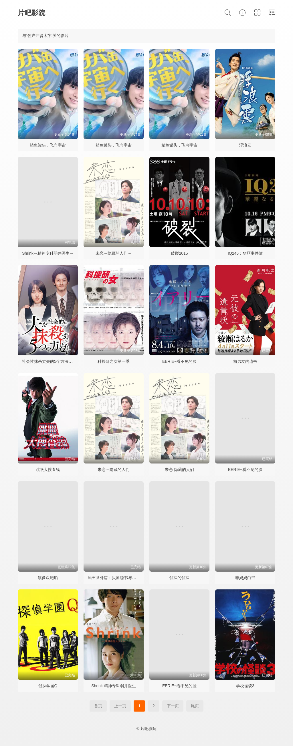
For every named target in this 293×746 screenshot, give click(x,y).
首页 (98, 706)
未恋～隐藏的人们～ (114, 253)
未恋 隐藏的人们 (179, 469)
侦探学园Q (48, 685)
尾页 (195, 706)
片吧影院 (31, 13)
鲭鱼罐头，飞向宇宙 (48, 145)
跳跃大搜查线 (48, 469)
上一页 (120, 706)
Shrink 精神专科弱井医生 (113, 685)
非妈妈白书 (245, 577)
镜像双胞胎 (48, 577)
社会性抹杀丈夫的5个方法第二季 (51, 361)
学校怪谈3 (245, 685)
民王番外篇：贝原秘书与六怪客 (116, 577)
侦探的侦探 (179, 577)
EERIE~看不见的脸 (179, 361)
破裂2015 (179, 253)
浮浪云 (245, 145)
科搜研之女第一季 (114, 361)
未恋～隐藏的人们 (114, 469)
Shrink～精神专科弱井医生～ (48, 253)
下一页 (173, 706)
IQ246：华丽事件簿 (245, 253)
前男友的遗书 (245, 361)
